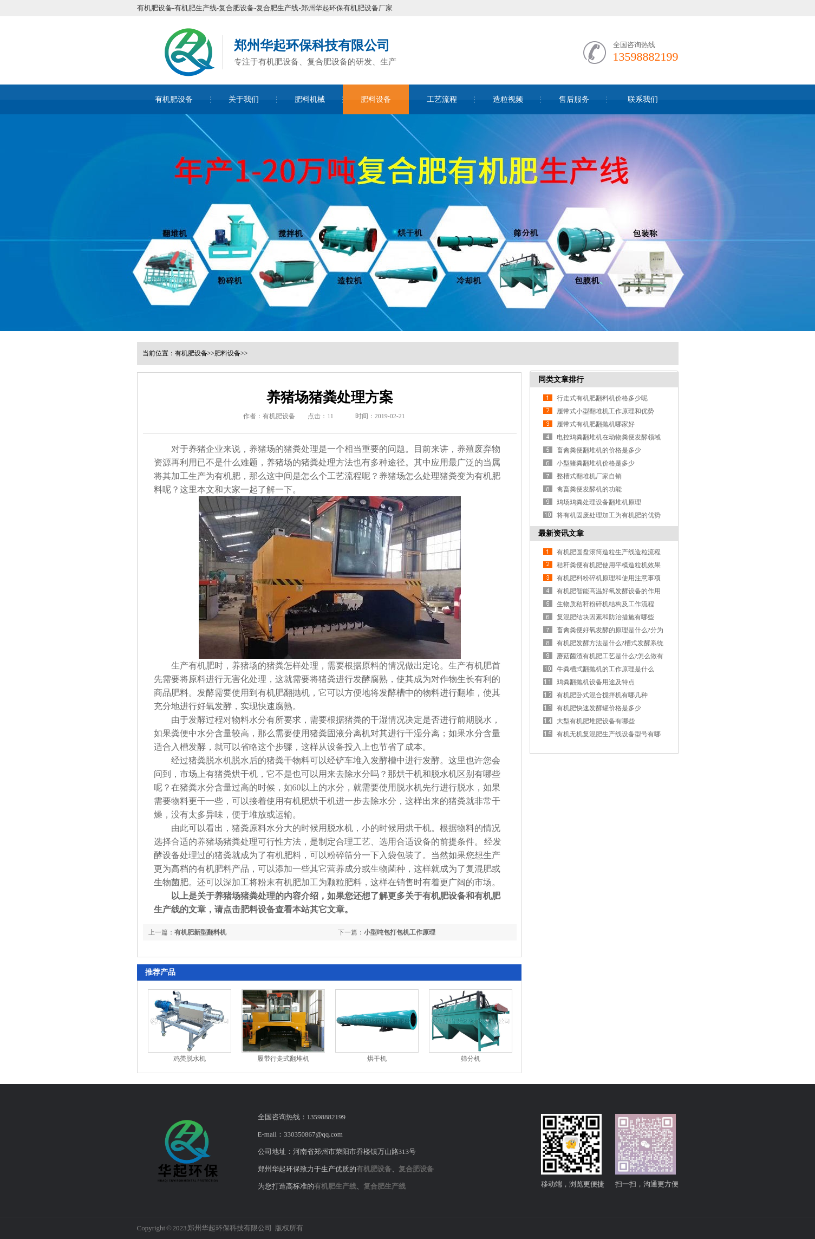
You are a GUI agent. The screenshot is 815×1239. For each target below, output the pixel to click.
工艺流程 (442, 99)
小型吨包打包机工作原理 (399, 932)
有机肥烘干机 (310, 801)
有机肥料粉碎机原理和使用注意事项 (609, 578)
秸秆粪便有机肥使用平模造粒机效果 (609, 565)
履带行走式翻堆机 (283, 1058)
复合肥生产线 (384, 1186)
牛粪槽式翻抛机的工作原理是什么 (605, 669)
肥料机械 (310, 99)
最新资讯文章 (561, 533)
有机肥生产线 (335, 1186)
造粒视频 (508, 99)
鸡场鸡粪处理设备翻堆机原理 (599, 502)
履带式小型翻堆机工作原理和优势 (605, 411)
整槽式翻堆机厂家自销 (589, 476)
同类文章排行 (561, 379)
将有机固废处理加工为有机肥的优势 (609, 515)
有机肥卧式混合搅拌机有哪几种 (602, 695)
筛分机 (470, 1058)
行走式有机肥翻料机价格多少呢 (602, 398)
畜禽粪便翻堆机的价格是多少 (599, 450)
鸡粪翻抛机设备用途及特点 (596, 682)
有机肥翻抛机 (284, 692)
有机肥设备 (174, 99)
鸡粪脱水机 (189, 1058)
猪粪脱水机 (210, 760)
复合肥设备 (416, 1169)
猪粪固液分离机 (340, 733)
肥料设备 (376, 99)
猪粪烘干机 (236, 774)
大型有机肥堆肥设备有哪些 (596, 721)
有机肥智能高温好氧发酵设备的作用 (609, 591)
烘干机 (377, 1058)
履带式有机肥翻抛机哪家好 (596, 424)
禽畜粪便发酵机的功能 (589, 489)
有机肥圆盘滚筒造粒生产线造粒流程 (609, 552)
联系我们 (643, 99)
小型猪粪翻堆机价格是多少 (596, 463)
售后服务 (574, 99)
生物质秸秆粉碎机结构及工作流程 (605, 604)
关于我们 (244, 99)
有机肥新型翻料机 (200, 932)
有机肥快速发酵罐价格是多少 (599, 708)
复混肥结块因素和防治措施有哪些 (605, 617)
